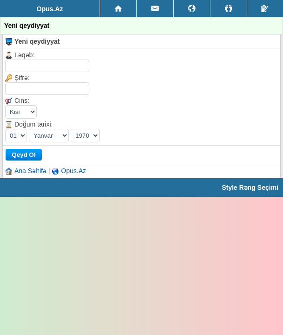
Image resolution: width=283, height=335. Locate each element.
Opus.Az (73, 170)
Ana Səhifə (30, 170)
